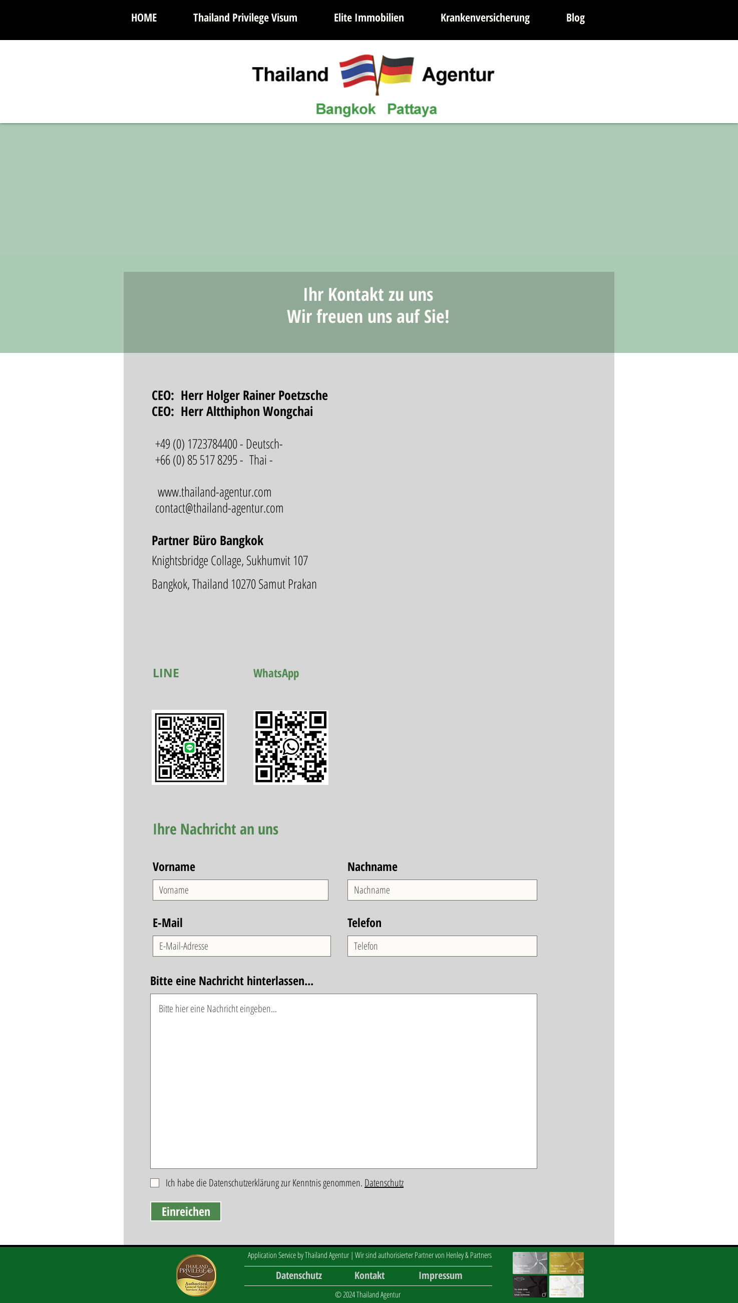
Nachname (372, 866)
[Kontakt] (369, 1275)
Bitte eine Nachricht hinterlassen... (231, 981)
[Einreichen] (185, 1211)
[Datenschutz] (298, 1275)
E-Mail (168, 923)
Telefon (364, 923)
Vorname (174, 866)
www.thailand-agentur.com (215, 492)
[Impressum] (440, 1275)
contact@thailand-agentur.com (219, 508)
